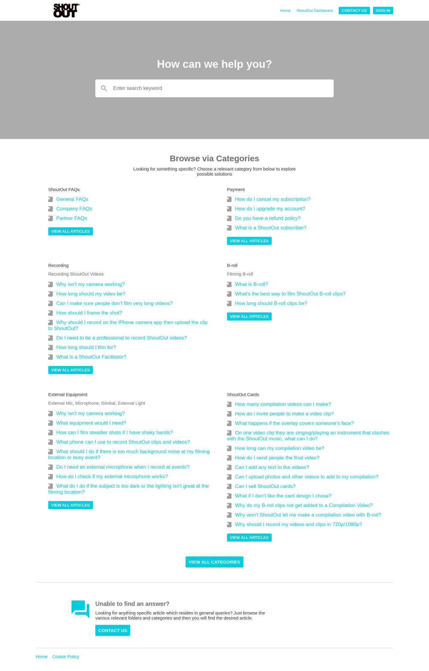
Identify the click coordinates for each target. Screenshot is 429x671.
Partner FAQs (71, 218)
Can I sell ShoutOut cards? (265, 486)
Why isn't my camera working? (90, 284)
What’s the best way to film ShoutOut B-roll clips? (290, 294)
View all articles (70, 231)
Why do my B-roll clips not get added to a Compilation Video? (304, 505)
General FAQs (72, 199)
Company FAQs (74, 209)
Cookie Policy (65, 656)
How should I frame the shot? (89, 313)
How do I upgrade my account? (270, 209)
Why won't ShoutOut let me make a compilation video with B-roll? (308, 515)
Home (285, 10)
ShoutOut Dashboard (314, 10)
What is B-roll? (251, 284)
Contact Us (354, 10)
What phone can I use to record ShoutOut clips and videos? (123, 442)
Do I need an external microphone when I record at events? (122, 467)
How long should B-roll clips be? (271, 303)
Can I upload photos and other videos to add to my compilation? (306, 477)
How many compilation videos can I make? (283, 404)
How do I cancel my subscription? (272, 199)
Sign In (383, 10)
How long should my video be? (90, 294)
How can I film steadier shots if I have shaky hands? (114, 432)
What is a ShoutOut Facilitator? (91, 357)
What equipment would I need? (91, 423)
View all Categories (214, 561)
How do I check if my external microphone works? (112, 476)
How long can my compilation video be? (279, 448)
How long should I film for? (86, 347)
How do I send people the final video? (277, 458)
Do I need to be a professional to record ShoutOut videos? (121, 338)
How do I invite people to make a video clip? (284, 414)
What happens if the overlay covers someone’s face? (294, 423)
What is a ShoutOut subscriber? (271, 228)
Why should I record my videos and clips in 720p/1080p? (298, 524)
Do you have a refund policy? (268, 218)
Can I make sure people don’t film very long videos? (114, 303)
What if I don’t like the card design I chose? (283, 496)
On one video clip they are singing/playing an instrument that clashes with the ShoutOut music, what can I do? (308, 436)
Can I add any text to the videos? (272, 467)
